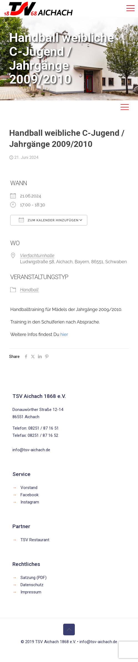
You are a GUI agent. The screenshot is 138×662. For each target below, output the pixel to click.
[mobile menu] (130, 8)
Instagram (30, 502)
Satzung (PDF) (34, 577)
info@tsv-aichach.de (31, 449)
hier (64, 334)
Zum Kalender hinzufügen (48, 219)
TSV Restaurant (35, 539)
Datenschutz (32, 584)
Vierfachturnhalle (37, 255)
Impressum (31, 592)
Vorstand (29, 487)
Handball (29, 289)
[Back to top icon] (69, 629)
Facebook (30, 494)
